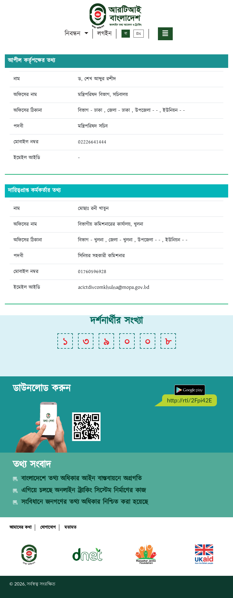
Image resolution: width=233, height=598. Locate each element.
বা (125, 33)
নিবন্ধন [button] (74, 33)
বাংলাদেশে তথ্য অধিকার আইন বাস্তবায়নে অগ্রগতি (81, 478)
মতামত (70, 527)
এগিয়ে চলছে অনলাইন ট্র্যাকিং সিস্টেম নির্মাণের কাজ (83, 490)
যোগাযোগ (48, 527)
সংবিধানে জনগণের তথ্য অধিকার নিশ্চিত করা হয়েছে (84, 502)
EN (138, 33)
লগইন (104, 33)
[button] (165, 33)
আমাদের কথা (21, 527)
